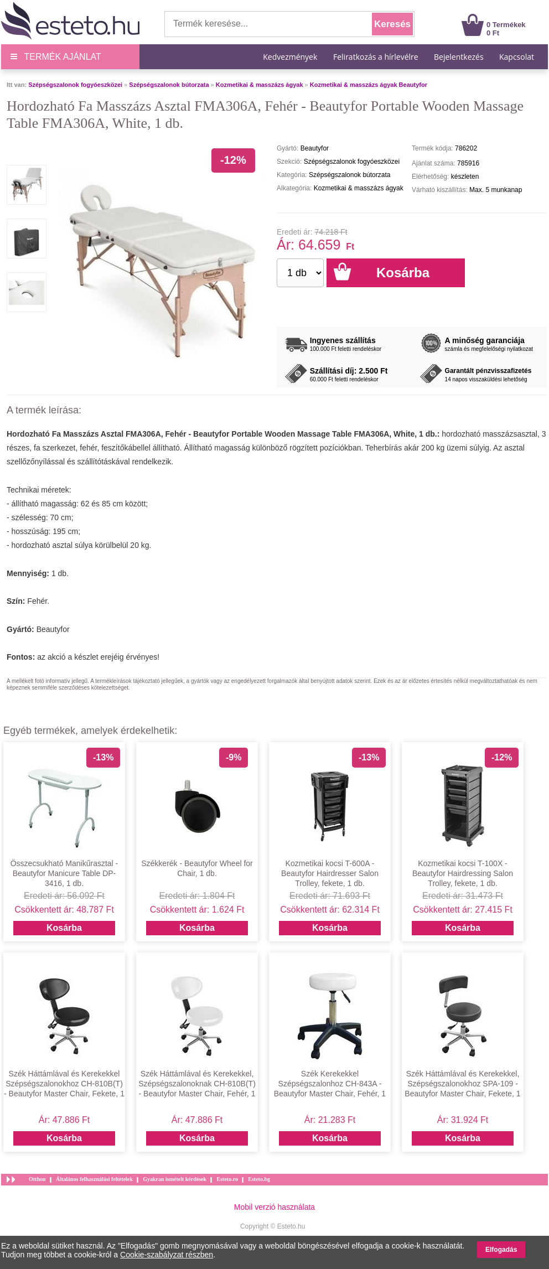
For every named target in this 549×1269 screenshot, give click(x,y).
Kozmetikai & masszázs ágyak (259, 84)
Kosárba (64, 928)
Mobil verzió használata (274, 1207)
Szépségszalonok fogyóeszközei (75, 84)
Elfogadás (501, 1250)
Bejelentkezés (459, 56)
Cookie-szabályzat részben (166, 1254)
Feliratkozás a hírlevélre (375, 56)
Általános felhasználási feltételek (94, 1179)
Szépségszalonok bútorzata (169, 84)
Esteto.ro (226, 1179)
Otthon (37, 1179)
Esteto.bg (259, 1179)
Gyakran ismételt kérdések (174, 1179)
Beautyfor (53, 629)
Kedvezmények (291, 56)
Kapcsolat (516, 56)
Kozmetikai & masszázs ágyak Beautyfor (368, 84)
